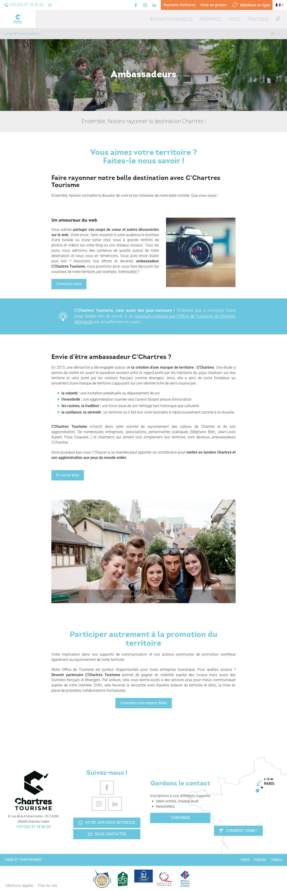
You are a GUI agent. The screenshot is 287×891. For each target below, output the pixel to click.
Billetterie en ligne (250, 5)
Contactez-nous (69, 284)
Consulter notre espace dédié (143, 703)
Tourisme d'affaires (179, 5)
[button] (171, 19)
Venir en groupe (213, 5)
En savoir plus (67, 475)
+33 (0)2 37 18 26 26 (33, 826)
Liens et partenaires (23, 860)
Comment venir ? (238, 830)
